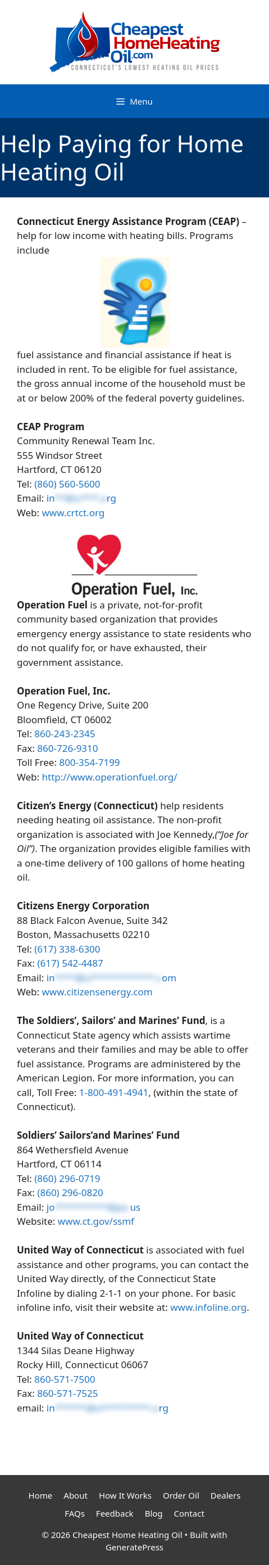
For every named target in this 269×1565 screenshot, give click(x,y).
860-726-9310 (67, 748)
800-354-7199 (89, 762)
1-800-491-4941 (113, 1092)
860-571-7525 (67, 1393)
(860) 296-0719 (67, 1178)
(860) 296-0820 (70, 1192)
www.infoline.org (208, 1307)
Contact (189, 1513)
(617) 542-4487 (70, 963)
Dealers (226, 1495)
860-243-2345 (64, 733)
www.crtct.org (73, 512)
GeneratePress (134, 1547)
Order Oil (181, 1495)
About (75, 1495)
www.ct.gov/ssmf (96, 1221)
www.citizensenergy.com (97, 991)
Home (41, 1495)
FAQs (75, 1513)
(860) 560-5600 (67, 483)
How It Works (125, 1495)
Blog (154, 1513)
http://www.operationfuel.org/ (109, 776)
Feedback (115, 1513)
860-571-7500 (64, 1379)
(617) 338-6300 (67, 948)
